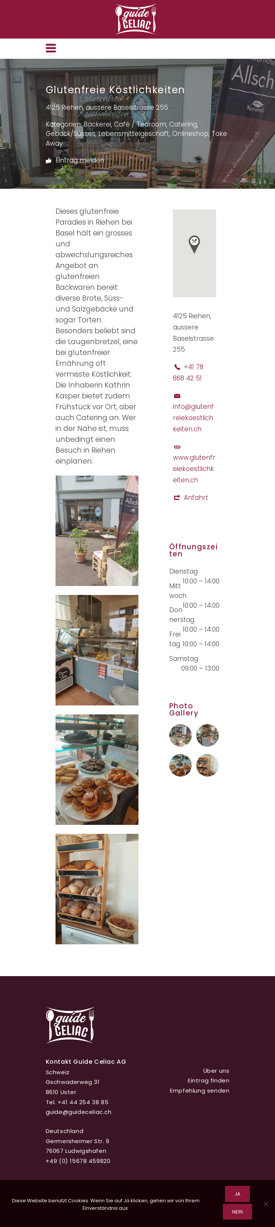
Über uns (216, 1071)
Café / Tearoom (140, 124)
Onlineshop (190, 133)
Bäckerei (97, 124)
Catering (183, 124)
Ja (237, 1193)
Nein (237, 1211)
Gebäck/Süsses (70, 133)
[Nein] (265, 1204)
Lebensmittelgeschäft (133, 133)
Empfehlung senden (199, 1090)
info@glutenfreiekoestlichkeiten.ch (193, 418)
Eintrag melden (75, 160)
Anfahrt (196, 497)
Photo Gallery (184, 709)
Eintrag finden (208, 1080)
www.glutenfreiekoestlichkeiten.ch (194, 469)
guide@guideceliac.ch (79, 1112)
